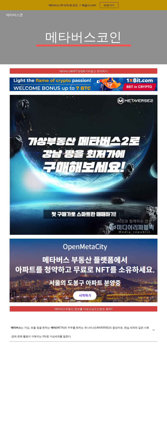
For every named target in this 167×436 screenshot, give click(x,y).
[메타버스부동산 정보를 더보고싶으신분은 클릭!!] (83, 308)
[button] (153, 330)
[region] (83, 5)
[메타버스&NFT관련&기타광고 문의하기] (83, 71)
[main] (83, 37)
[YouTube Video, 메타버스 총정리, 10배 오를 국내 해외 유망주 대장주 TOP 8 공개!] (83, 390)
